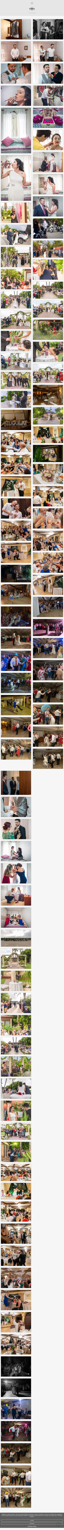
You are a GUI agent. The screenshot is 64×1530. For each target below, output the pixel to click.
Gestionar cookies (32, 1526)
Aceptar (32, 1520)
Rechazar (32, 1523)
